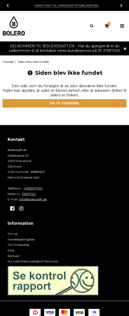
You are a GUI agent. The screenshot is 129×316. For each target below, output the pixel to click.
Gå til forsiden (64, 103)
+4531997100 (32, 188)
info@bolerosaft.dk (33, 199)
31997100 (29, 193)
